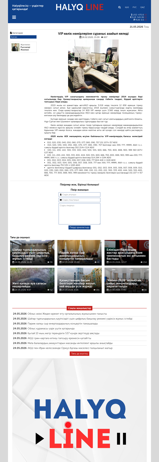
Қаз (127, 7)
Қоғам (14, 37)
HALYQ (79, 7)
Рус (135, 7)
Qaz (142, 7)
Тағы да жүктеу (79, 357)
